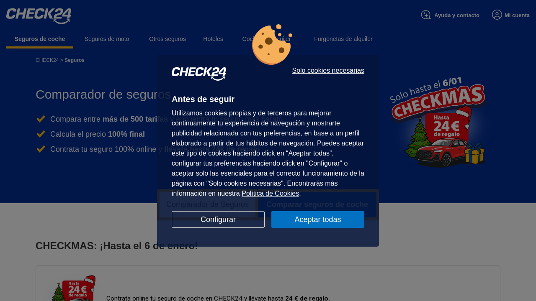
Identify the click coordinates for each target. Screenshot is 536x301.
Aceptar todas (317, 219)
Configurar (218, 219)
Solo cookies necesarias (328, 70)
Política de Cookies (270, 193)
